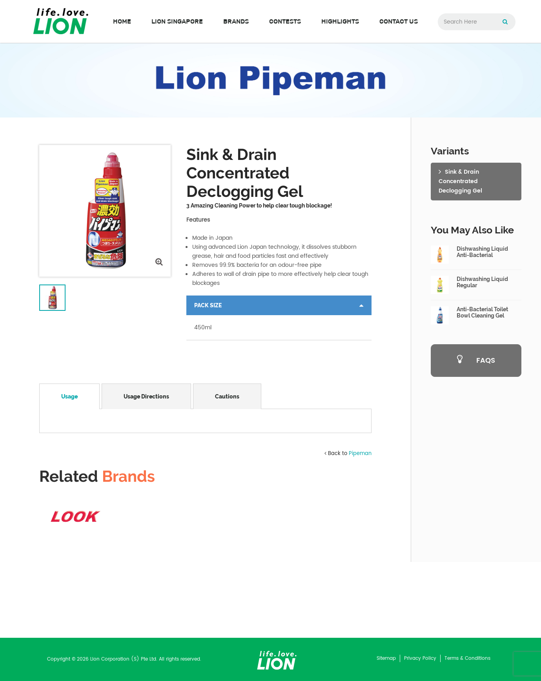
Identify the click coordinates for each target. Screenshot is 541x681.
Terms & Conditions (467, 658)
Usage (69, 396)
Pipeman (360, 529)
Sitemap (386, 658)
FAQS (476, 361)
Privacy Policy (420, 658)
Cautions (227, 396)
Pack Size (208, 305)
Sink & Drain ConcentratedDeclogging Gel (460, 181)
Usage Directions (146, 396)
